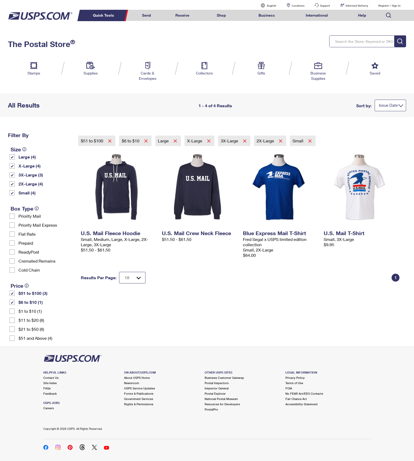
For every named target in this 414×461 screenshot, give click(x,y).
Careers (48, 408)
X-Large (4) (29, 165)
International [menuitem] (317, 15)
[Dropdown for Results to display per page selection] (132, 277)
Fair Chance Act (296, 399)
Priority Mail (29, 215)
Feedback (50, 393)
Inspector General (217, 388)
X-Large (195, 140)
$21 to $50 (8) (31, 329)
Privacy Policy (295, 377)
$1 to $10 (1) (30, 311)
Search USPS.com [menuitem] (388, 15)
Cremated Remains (36, 260)
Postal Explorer (215, 393)
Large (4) (27, 156)
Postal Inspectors (217, 383)
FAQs (47, 388)
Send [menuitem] (146, 15)
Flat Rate (27, 233)
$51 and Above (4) (35, 338)
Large (164, 140)
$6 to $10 (131, 140)
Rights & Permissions (138, 404)
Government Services (138, 399)
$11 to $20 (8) (31, 320)
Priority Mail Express (37, 224)
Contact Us (51, 377)
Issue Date (388, 105)
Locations (298, 5)
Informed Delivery (357, 5)
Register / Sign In (389, 5)
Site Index (50, 383)
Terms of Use (294, 383)
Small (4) (27, 192)
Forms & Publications (138, 393)
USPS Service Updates (139, 388)
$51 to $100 (92, 140)
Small (298, 140)
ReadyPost (28, 251)
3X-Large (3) (30, 174)
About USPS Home (137, 377)
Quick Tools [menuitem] (103, 15)
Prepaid (25, 242)
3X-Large (230, 140)
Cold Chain (29, 269)
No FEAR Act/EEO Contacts (304, 393)
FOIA (288, 388)
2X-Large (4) (30, 183)
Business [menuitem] (266, 15)
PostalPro (211, 409)
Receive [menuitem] (182, 15)
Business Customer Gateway (224, 377)
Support (325, 5)
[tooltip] (24, 149)
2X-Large (266, 140)
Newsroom (131, 383)
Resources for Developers (222, 404)
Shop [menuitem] (221, 15)
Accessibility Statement (301, 404)
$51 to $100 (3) (33, 293)
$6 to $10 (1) (30, 302)
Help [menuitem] (362, 15)
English (266, 5)
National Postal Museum (221, 399)
